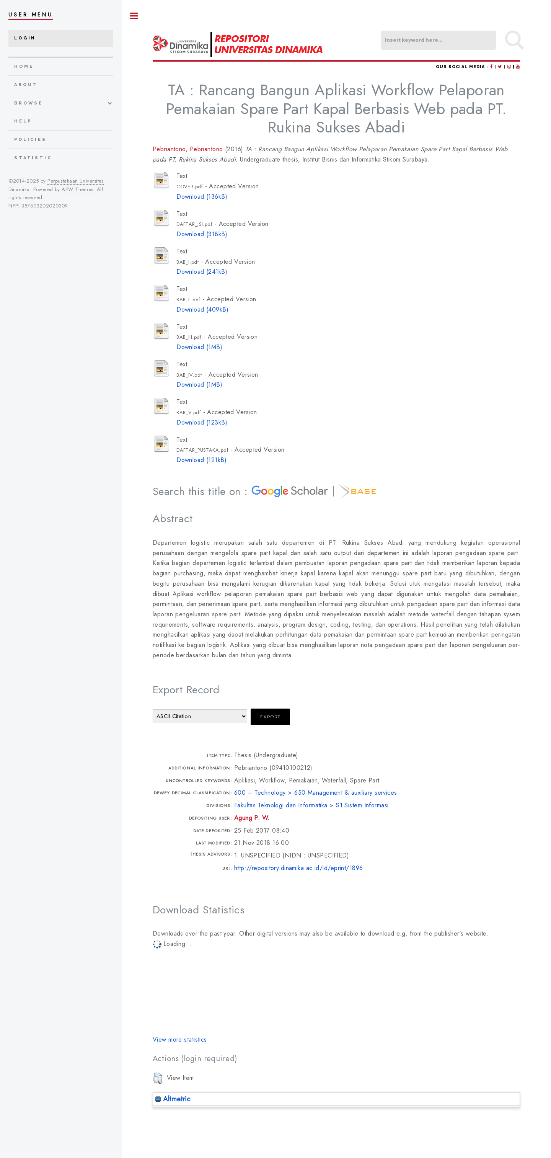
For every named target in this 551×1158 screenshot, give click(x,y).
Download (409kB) (202, 309)
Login (25, 38)
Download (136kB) (201, 196)
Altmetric (172, 1099)
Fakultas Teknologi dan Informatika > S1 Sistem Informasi (311, 805)
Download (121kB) (201, 460)
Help (22, 121)
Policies (30, 139)
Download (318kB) (201, 234)
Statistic (33, 157)
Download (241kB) (201, 271)
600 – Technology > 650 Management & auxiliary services (315, 792)
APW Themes (77, 189)
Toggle (134, 16)
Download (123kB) (201, 422)
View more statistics (180, 1039)
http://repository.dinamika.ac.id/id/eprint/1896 (298, 868)
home (23, 66)
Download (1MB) (199, 347)
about (25, 84)
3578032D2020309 (44, 205)
